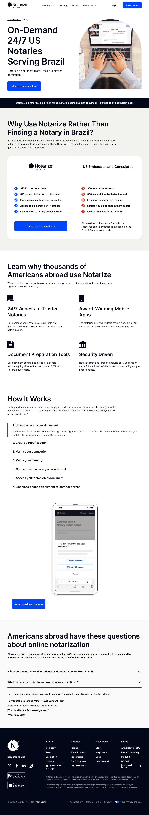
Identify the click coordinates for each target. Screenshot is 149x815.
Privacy (108, 802)
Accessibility (76, 802)
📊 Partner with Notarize (53, 767)
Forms (75, 5)
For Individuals (78, 752)
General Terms (93, 802)
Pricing (63, 5)
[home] (20, 5)
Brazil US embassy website (96, 230)
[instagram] (30, 765)
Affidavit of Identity (130, 748)
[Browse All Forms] (131, 766)
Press (49, 752)
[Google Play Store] (16, 775)
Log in (114, 5)
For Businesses (78, 761)
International (14, 19)
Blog (98, 748)
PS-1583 (125, 757)
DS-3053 (125, 761)
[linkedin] (23, 765)
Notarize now (132, 5)
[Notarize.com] (13, 746)
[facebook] (16, 765)
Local (98, 757)
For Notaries (77, 757)
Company (51, 748)
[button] (48, 5)
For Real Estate (78, 765)
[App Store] (16, 785)
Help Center (102, 752)
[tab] (74, 430)
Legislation (51, 757)
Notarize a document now (24, 86)
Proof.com (40, 802)
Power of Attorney (130, 752)
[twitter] (9, 765)
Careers (50, 761)
